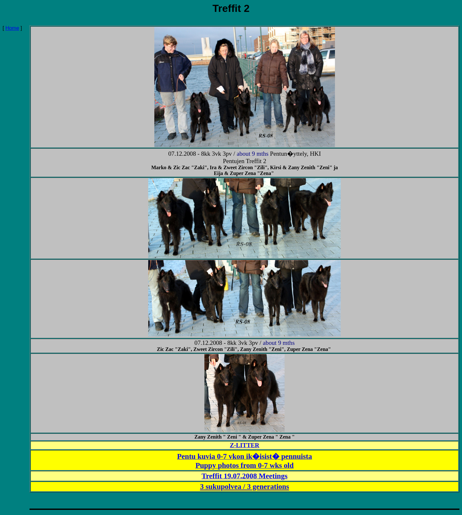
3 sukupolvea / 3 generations (244, 486)
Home (12, 28)
